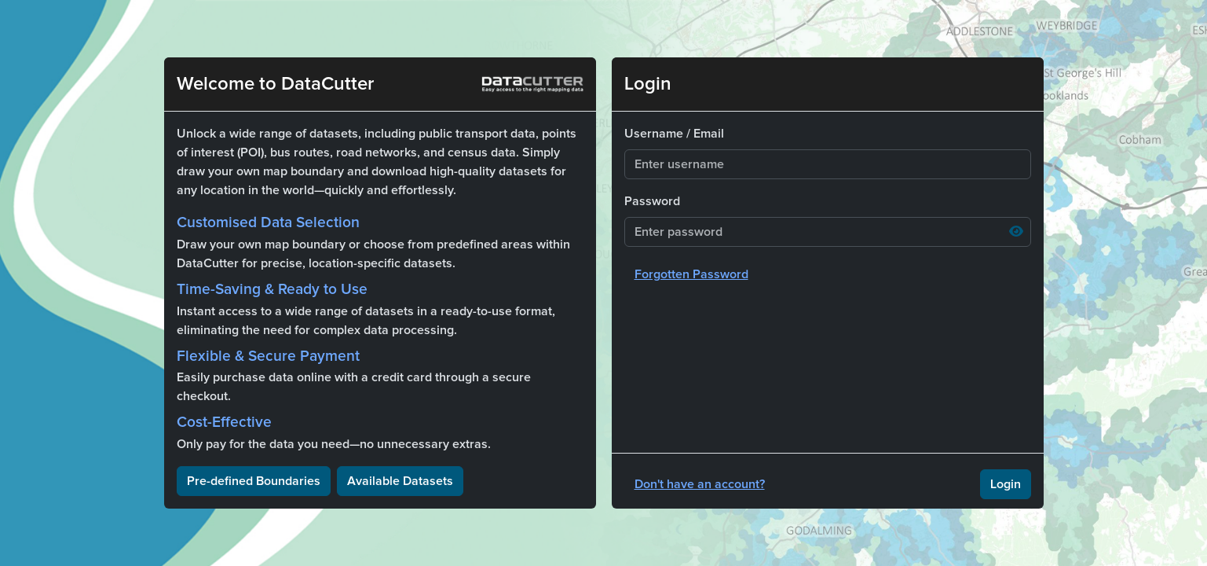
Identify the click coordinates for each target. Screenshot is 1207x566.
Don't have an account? (700, 484)
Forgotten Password (691, 274)
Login (1005, 484)
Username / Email (674, 133)
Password (652, 201)
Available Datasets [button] (400, 481)
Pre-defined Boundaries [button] (253, 481)
